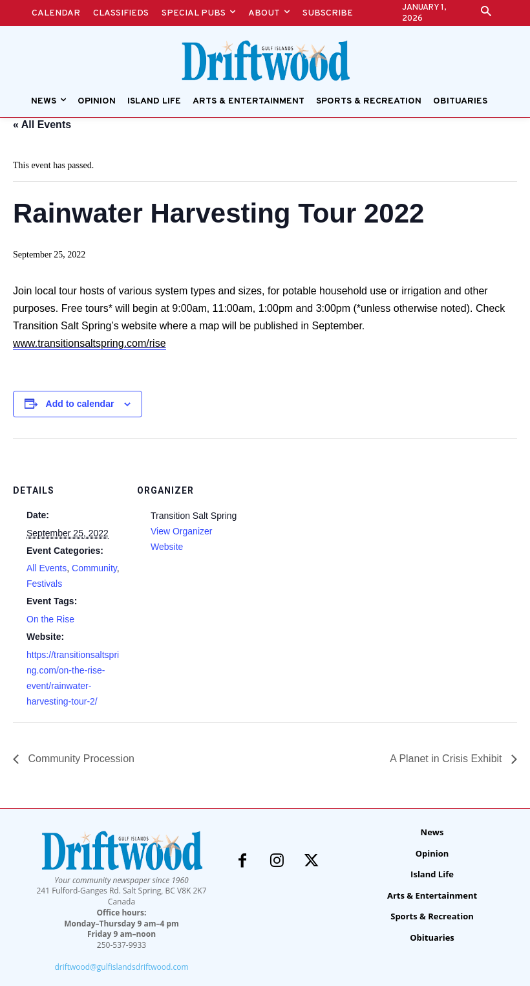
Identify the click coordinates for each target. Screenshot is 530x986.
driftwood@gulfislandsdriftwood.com (121, 966)
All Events (46, 568)
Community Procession (79, 758)
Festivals (44, 583)
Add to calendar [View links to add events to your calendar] (80, 404)
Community (94, 568)
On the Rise (50, 619)
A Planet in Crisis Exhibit (447, 758)
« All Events (42, 124)
